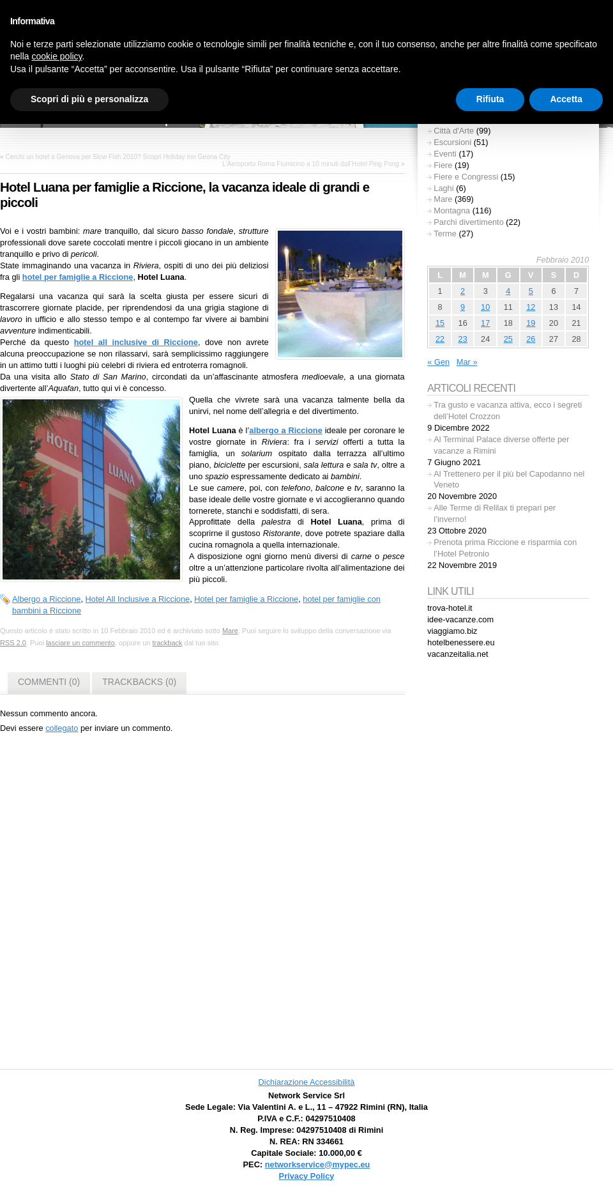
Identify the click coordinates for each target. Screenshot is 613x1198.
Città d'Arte (454, 130)
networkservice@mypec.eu (317, 1164)
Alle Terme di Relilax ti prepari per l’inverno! (495, 513)
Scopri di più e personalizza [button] (89, 99)
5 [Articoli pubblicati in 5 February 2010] (531, 291)
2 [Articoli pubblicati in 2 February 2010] (462, 291)
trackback (167, 643)
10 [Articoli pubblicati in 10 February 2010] (485, 307)
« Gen (438, 362)
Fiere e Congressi (466, 176)
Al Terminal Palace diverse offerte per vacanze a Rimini (501, 445)
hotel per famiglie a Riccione (77, 277)
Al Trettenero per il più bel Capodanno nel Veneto (509, 479)
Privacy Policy (307, 1176)
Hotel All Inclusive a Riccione (138, 599)
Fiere (443, 165)
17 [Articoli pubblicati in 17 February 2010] (485, 323)
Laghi (443, 188)
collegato (61, 728)
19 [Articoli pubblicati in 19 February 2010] (530, 323)
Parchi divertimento (469, 222)
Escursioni (452, 142)
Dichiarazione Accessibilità (307, 1082)
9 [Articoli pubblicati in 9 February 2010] (462, 307)
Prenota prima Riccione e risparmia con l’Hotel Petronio (505, 547)
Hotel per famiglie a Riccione (246, 599)
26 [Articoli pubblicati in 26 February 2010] (530, 339)
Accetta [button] (566, 99)
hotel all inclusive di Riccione (136, 342)
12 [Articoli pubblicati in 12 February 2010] (530, 307)
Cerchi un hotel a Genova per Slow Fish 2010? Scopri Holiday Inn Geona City (118, 156)
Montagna (452, 210)
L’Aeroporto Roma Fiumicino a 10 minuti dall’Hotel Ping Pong (310, 163)
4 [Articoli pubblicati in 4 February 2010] (508, 291)
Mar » (467, 362)
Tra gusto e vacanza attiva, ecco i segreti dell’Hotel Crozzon (508, 410)
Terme (445, 233)
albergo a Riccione (285, 430)
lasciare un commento (80, 643)
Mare (230, 630)
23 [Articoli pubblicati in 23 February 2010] (462, 339)
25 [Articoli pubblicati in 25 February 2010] (508, 339)
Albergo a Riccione (46, 599)
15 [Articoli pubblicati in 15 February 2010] (439, 323)
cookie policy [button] (56, 56)
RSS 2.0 (13, 643)
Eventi (445, 153)
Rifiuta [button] (490, 99)
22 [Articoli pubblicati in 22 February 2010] (439, 339)
